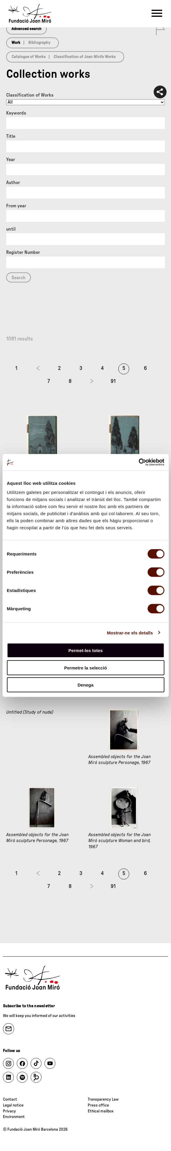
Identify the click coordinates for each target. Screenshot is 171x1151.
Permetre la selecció (85, 667)
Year (10, 159)
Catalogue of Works (28, 57)
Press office (98, 1105)
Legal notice (13, 1105)
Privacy (9, 1111)
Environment (14, 1117)
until (11, 229)
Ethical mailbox (101, 1111)
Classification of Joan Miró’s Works (85, 57)
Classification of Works (30, 95)
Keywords (16, 113)
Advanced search (26, 29)
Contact (10, 1099)
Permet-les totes (85, 650)
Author (13, 182)
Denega (85, 684)
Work (15, 43)
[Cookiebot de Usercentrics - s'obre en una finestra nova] (138, 462)
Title (10, 136)
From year (16, 206)
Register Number (23, 252)
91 (113, 381)
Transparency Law (103, 1099)
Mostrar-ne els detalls (130, 632)
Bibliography (39, 43)
